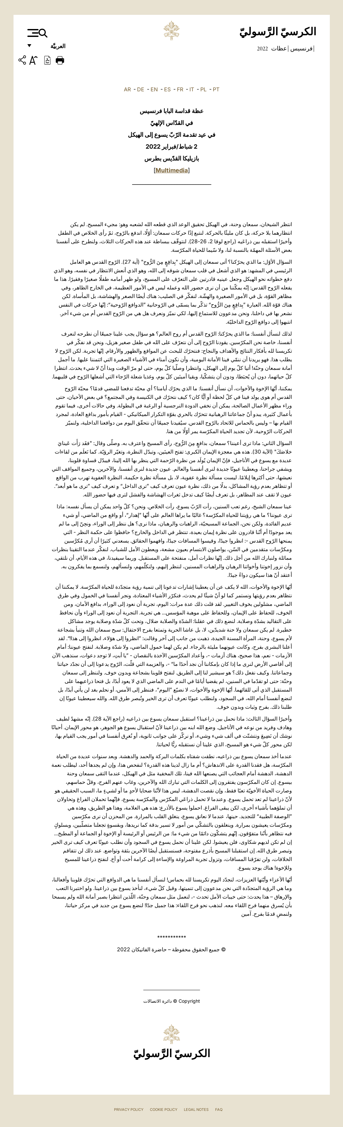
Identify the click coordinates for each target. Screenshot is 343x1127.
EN (154, 89)
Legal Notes (196, 1109)
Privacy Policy (128, 1109)
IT (191, 89)
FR (180, 89)
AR (127, 89)
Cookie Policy (163, 1109)
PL (203, 89)
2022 (262, 48)
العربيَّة (51, 49)
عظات (278, 48)
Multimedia (172, 170)
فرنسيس (301, 48)
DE (140, 89)
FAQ (218, 1109)
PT (216, 89)
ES (167, 89)
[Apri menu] (32, 33)
